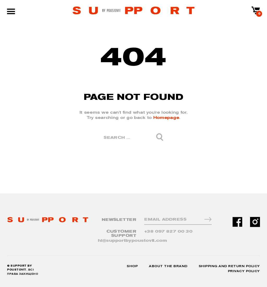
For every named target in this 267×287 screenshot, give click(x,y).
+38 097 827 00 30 (168, 231)
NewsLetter (119, 219)
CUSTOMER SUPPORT (121, 233)
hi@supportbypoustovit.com (132, 240)
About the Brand (168, 266)
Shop (132, 266)
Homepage (166, 117)
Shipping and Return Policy (229, 266)
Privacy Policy (244, 271)
